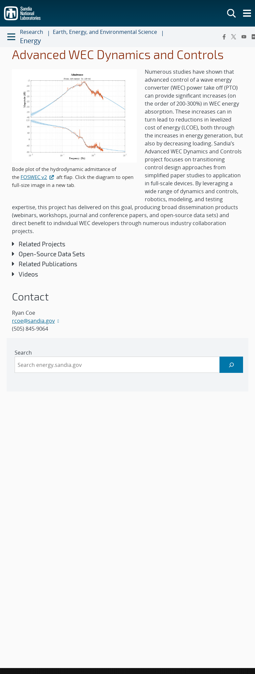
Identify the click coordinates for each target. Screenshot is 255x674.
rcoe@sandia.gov (33, 320)
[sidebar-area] (127, 364)
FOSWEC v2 (38, 177)
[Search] (231, 365)
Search (23, 352)
